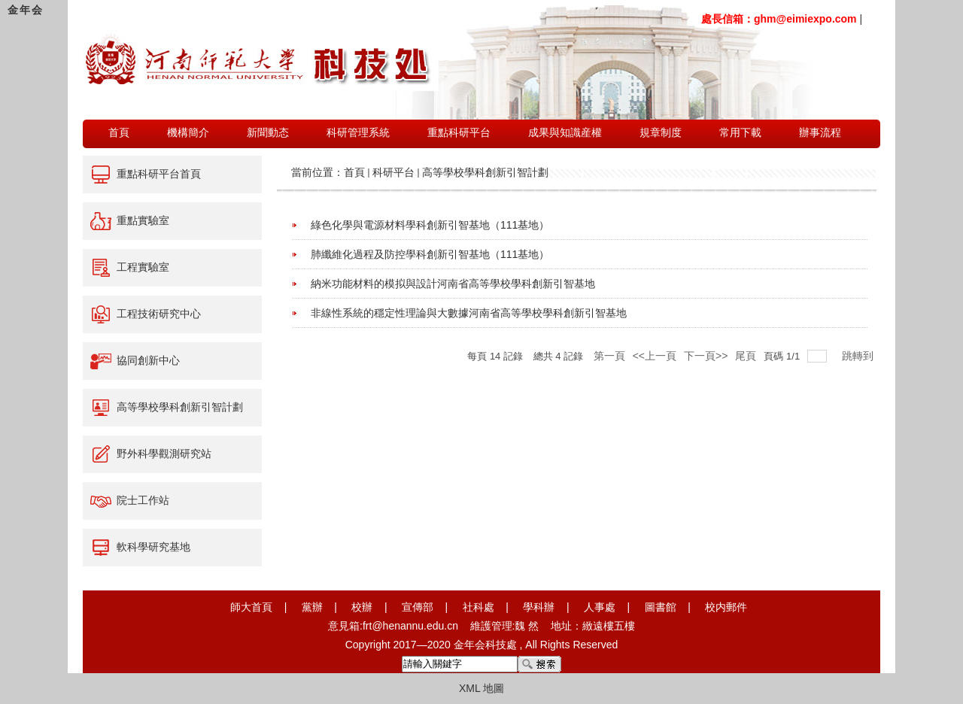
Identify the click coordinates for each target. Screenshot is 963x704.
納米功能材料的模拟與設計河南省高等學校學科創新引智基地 (453, 284)
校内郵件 (726, 607)
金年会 (26, 10)
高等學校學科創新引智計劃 (485, 172)
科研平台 (393, 172)
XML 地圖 (481, 688)
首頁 (354, 172)
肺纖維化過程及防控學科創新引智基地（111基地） (430, 254)
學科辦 (538, 607)
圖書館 (660, 607)
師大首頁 (251, 607)
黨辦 (312, 607)
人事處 (599, 607)
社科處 (478, 607)
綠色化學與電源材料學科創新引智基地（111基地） (430, 225)
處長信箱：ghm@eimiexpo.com (779, 19)
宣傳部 (417, 607)
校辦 (361, 607)
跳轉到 (859, 356)
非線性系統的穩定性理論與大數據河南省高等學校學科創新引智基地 (469, 313)
